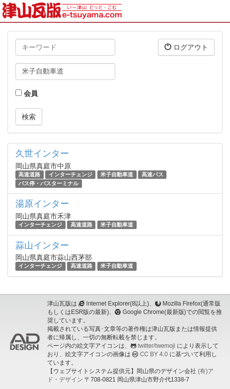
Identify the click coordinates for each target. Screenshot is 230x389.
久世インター (42, 153)
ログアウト (186, 47)
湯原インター (42, 204)
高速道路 (29, 174)
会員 (26, 93)
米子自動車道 (116, 174)
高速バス (152, 174)
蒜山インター (42, 245)
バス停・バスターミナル (48, 183)
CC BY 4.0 (154, 354)
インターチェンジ (70, 174)
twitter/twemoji (156, 345)
